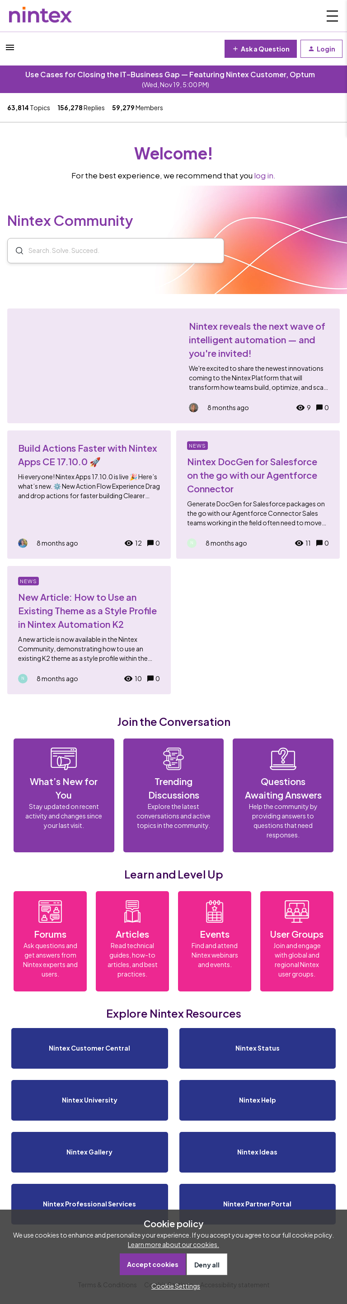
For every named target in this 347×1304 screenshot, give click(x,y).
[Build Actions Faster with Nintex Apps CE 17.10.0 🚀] (89, 494)
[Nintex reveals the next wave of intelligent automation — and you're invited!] (173, 365)
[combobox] (115, 251)
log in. (265, 175)
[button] (173, 1286)
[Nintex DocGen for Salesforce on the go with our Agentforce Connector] (258, 494)
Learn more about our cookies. (173, 1244)
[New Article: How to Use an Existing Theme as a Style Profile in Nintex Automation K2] (89, 630)
